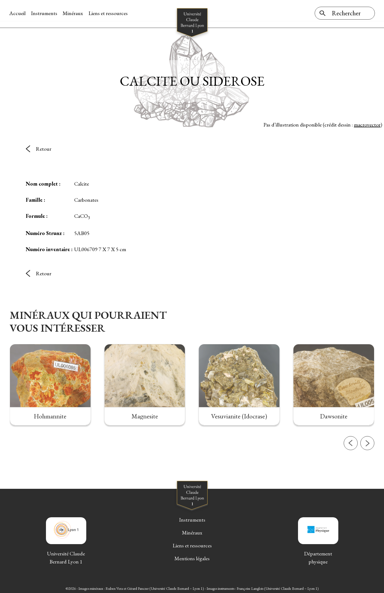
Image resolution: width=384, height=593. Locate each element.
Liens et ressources (108, 13)
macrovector (367, 123)
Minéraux (73, 13)
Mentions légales (192, 557)
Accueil (18, 13)
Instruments (44, 13)
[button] (351, 459)
